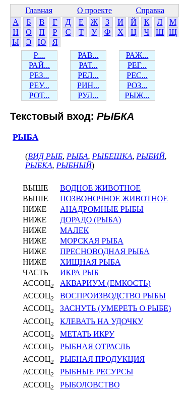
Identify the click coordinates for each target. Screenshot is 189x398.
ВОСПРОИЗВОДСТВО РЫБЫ (113, 295)
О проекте (94, 10)
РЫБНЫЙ (74, 165)
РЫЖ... (136, 95)
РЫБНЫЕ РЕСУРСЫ (97, 371)
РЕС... (137, 75)
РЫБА (25, 137)
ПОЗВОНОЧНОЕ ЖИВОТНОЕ (114, 198)
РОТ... (39, 95)
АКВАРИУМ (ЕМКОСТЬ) (105, 283)
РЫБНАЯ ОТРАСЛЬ (95, 346)
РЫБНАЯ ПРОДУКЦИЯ (102, 359)
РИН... (88, 85)
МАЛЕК (74, 230)
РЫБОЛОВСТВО (89, 384)
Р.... (39, 55)
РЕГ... (137, 65)
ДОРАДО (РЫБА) (90, 219)
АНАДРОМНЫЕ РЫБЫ (102, 209)
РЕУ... (39, 85)
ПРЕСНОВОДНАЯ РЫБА (105, 251)
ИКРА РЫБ (79, 272)
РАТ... (88, 65)
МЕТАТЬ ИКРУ (87, 334)
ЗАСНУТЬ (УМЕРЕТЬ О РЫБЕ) (115, 308)
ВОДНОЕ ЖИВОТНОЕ (100, 188)
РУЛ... (88, 95)
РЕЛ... (88, 75)
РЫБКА (38, 165)
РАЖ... (137, 55)
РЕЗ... (39, 75)
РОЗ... (137, 85)
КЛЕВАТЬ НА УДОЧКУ (101, 321)
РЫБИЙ (151, 156)
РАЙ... (39, 65)
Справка (150, 10)
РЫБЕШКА (112, 156)
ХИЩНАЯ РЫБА (90, 262)
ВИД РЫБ (45, 156)
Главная (38, 10)
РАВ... (88, 55)
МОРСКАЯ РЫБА (91, 240)
